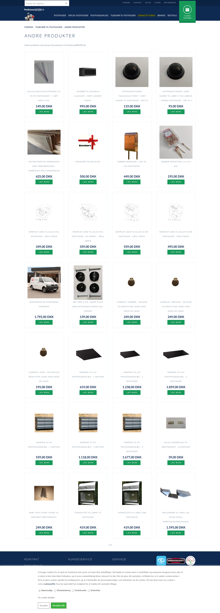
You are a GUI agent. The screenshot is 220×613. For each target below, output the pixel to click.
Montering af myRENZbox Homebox (44, 304)
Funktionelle (80, 590)
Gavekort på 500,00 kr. (88, 161)
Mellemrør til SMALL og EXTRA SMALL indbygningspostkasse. (175, 517)
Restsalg (172, 15)
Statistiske (95, 590)
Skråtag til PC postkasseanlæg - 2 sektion (88, 444)
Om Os (148, 2)
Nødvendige (47, 590)
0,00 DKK (187, 18)
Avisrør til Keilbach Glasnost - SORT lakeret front (88, 96)
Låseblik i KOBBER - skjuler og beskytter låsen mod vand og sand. (132, 306)
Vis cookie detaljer (46, 597)
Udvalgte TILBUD (146, 15)
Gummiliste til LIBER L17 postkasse (88, 514)
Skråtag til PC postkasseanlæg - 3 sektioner (132, 447)
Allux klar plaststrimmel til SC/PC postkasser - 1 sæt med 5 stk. (44, 96)
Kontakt (138, 2)
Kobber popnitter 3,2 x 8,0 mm (176, 163)
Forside (126, 2)
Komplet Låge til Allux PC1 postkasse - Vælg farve (44, 234)
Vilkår (157, 2)
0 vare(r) (187, 16)
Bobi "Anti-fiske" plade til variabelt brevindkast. (44, 514)
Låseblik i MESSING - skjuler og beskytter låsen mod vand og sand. (176, 306)
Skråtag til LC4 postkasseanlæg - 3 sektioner (176, 376)
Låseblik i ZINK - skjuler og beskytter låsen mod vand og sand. (44, 376)
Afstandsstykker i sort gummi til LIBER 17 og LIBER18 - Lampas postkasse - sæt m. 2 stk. (175, 98)
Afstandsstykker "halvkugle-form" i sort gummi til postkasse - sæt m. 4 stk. (132, 98)
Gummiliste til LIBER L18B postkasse (132, 514)
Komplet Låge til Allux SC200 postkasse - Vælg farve (176, 234)
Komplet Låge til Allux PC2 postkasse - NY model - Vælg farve (88, 236)
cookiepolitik (49, 584)
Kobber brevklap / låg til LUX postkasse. (132, 163)
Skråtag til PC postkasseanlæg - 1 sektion (44, 444)
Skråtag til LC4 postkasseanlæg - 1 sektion (88, 374)
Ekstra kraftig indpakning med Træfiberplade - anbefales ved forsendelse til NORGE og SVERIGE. (44, 168)
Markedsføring (63, 590)
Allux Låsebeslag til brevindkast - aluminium (176, 444)
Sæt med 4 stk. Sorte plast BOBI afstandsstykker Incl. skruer (88, 306)
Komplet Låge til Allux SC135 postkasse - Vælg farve (132, 234)
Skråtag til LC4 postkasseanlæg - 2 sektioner (132, 376)
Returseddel (170, 2)
